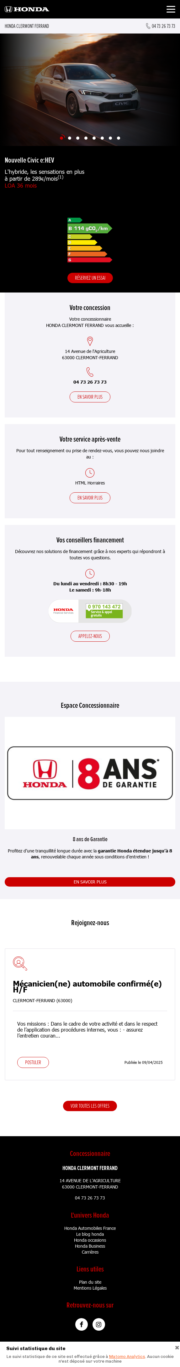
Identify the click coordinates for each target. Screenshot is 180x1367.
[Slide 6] (102, 138)
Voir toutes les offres (90, 1105)
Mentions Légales (90, 1288)
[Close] (177, 1347)
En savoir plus (90, 396)
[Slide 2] (69, 138)
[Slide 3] (77, 138)
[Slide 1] (61, 138)
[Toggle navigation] (171, 10)
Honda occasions (90, 1240)
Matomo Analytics (127, 1356)
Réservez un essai (90, 277)
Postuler (33, 1062)
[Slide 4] (85, 138)
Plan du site (90, 1282)
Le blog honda (90, 1234)
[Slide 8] (118, 138)
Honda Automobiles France (90, 1228)
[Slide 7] (110, 138)
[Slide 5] (94, 138)
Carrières (90, 1252)
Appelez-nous (90, 636)
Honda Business (90, 1246)
